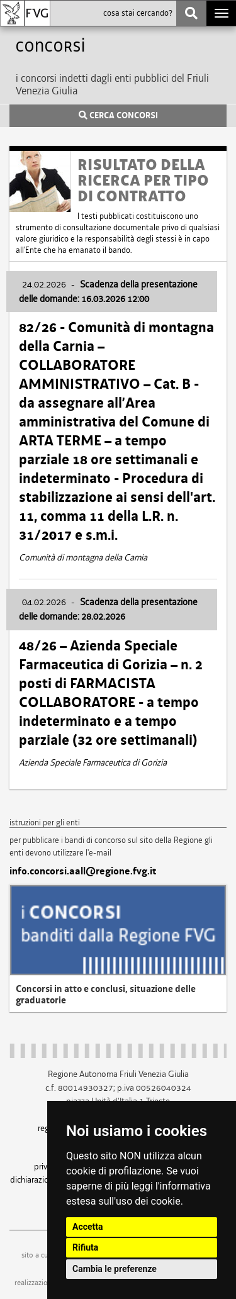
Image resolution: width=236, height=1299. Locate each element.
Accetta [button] (87, 1227)
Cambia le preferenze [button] (114, 1269)
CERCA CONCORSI (118, 115)
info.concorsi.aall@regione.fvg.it (82, 871)
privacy (46, 1166)
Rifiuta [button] (85, 1247)
